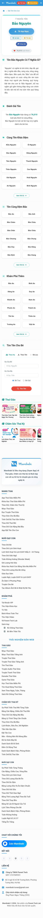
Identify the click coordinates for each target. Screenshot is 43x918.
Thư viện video (8, 617)
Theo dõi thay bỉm (9, 800)
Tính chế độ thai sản (10, 754)
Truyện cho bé (7, 584)
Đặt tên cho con (14, 11)
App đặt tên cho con (10, 530)
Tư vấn (4, 610)
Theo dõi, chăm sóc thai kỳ (13, 505)
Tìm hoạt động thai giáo (12, 687)
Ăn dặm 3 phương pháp (11, 581)
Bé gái (28, 380)
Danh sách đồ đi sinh (10, 744)
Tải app (21, 3)
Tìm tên (21, 389)
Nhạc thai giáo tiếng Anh (12, 655)
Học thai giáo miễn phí (11, 683)
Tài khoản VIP (7, 603)
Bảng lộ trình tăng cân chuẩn (14, 718)
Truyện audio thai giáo (11, 669)
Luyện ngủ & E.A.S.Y (10, 818)
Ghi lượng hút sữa (9, 563)
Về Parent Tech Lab (9, 621)
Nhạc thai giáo (8, 509)
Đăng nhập (32, 3)
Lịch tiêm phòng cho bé (11, 807)
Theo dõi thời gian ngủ (11, 793)
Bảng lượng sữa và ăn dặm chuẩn (16, 786)
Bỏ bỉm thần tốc (12, 631)
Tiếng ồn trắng (8, 822)
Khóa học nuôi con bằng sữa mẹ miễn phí (19, 566)
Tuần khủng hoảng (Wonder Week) (16, 559)
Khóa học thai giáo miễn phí (13, 501)
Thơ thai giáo (7, 665)
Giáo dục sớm (7, 574)
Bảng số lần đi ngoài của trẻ (14, 804)
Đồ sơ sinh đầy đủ (9, 740)
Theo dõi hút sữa (9, 789)
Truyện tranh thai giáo (11, 673)
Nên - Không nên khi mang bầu (14, 736)
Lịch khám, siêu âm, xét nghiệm (15, 726)
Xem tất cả (21, 195)
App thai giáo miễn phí (11, 498)
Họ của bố (8, 362)
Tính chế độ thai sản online (13, 519)
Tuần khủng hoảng (9, 815)
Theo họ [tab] (10, 355)
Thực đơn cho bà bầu (10, 516)
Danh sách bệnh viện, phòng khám (16, 751)
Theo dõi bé (7, 545)
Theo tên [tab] (22, 355)
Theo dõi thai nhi (9, 523)
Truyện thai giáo (8, 658)
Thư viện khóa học (9, 606)
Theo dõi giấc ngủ (9, 556)
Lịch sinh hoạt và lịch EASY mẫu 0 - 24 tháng (20, 552)
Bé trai (17, 380)
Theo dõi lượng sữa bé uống (13, 570)
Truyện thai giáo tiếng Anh (13, 662)
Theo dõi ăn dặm (9, 782)
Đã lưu (34, 355)
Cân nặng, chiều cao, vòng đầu (14, 771)
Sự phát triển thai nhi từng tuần (15, 708)
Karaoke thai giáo (9, 676)
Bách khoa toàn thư (10, 613)
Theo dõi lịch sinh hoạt (11, 548)
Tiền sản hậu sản (9, 729)
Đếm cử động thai (9, 747)
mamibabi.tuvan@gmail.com (17, 887)
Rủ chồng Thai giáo (13, 628)
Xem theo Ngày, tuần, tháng (13, 691)
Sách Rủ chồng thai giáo (12, 694)
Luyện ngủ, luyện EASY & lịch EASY (16, 577)
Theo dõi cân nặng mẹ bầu (13, 527)
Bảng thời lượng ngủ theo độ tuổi (16, 797)
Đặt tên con (7, 733)
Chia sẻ (21, 44)
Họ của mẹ (8, 371)
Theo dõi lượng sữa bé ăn (12, 779)
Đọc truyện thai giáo (10, 512)
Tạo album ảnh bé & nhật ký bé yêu (16, 588)
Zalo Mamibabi (13, 843)
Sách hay (5, 624)
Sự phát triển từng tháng (12, 768)
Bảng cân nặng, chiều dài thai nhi (16, 711)
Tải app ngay (21, 31)
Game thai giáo (8, 680)
